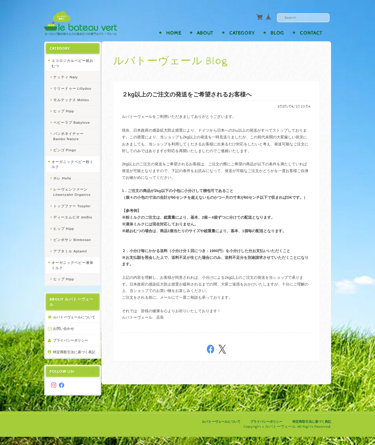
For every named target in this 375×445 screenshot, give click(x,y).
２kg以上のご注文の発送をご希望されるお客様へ (188, 94)
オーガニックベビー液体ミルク (70, 264)
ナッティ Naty (65, 77)
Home (173, 33)
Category (242, 33)
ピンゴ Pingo (64, 150)
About (205, 33)
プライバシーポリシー (70, 345)
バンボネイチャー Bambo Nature (68, 135)
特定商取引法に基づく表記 (72, 359)
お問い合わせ (63, 333)
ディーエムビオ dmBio (72, 217)
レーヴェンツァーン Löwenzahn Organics (72, 191)
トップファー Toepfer (72, 206)
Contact (311, 33)
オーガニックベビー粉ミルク (70, 164)
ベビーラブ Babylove (71, 122)
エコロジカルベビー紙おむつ (70, 62)
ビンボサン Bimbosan (72, 239)
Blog (277, 33)
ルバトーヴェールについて (72, 319)
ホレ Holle (62, 178)
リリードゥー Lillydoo (72, 88)
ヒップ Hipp (63, 111)
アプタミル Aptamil (70, 251)
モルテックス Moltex (71, 99)
